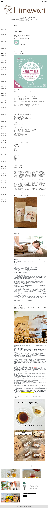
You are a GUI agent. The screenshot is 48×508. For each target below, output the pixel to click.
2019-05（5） (4, 142)
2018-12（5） (4, 152)
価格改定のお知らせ (19, 234)
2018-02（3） (4, 173)
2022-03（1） (4, 72)
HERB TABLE (17, 33)
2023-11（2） (4, 41)
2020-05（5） (4, 114)
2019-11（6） (4, 128)
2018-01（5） (4, 175)
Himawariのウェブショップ (27, 392)
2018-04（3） (4, 168)
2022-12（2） (4, 57)
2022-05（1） (4, 67)
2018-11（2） (4, 154)
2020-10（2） (4, 102)
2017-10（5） (4, 182)
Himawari (21, 506)
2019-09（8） (4, 133)
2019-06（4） (4, 140)
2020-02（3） (4, 121)
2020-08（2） (4, 107)
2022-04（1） (4, 69)
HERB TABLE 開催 (19, 53)
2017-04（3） (4, 196)
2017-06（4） (4, 192)
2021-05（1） (4, 88)
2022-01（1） (4, 74)
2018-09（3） (4, 159)
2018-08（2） (4, 161)
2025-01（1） (4, 32)
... (38, 465)
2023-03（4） (4, 53)
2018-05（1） (4, 166)
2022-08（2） (4, 62)
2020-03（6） (4, 119)
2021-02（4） (4, 93)
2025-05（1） (4, 29)
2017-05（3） (4, 194)
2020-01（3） (4, 123)
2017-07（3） (4, 189)
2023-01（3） (4, 55)
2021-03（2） (4, 90)
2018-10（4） (4, 156)
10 (36, 465)
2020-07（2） (4, 109)
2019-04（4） (4, 145)
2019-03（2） (4, 147)
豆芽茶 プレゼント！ (20, 167)
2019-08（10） (4, 135)
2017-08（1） (4, 187)
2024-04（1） (4, 34)
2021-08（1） (4, 81)
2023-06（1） (4, 46)
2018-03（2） (4, 170)
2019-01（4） (4, 149)
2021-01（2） (4, 95)
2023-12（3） (4, 39)
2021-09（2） (4, 79)
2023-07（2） (4, 43)
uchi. (21, 370)
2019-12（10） (4, 126)
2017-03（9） (4, 199)
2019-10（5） (4, 130)
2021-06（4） (4, 86)
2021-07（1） (4, 83)
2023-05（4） (4, 48)
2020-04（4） (4, 116)
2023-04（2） (4, 50)
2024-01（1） (4, 36)
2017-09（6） (4, 185)
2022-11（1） (4, 60)
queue (34, 367)
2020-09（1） (4, 105)
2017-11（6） (4, 180)
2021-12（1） (4, 76)
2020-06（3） (4, 112)
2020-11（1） (4, 100)
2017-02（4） (4, 201)
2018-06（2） (4, 163)
